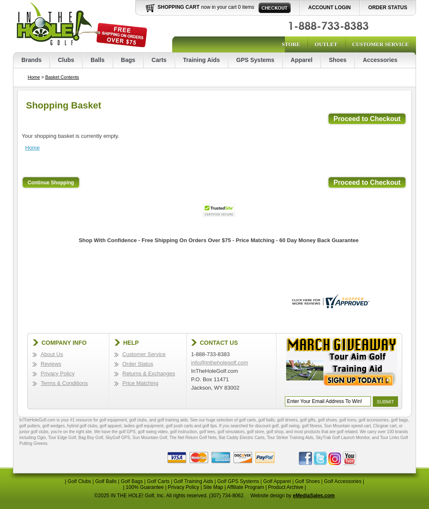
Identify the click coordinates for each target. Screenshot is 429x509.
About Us (52, 354)
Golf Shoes (307, 481)
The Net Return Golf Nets (193, 437)
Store (291, 44)
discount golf (267, 426)
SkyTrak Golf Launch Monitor (343, 437)
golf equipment (113, 420)
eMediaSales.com (314, 496)
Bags (128, 60)
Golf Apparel (277, 481)
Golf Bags (132, 481)
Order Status (387, 7)
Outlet (326, 44)
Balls (97, 60)
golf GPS (127, 431)
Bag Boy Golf (90, 437)
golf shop (275, 431)
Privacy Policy (58, 373)
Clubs (66, 60)
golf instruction (183, 431)
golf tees (207, 431)
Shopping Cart (178, 7)
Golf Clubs (79, 481)
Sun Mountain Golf (149, 437)
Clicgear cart (385, 426)
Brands (31, 60)
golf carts (247, 420)
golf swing (290, 426)
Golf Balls (105, 481)
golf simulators (230, 431)
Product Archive (285, 487)
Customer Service (380, 44)
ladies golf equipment (144, 426)
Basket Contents (62, 77)
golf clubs (138, 420)
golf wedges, (54, 426)
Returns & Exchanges (148, 373)
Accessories (380, 60)
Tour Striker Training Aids (290, 437)
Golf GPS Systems (238, 481)
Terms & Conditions (64, 383)
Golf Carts (158, 481)
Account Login (329, 7)
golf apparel (110, 426)
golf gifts (307, 420)
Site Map (213, 487)
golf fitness (312, 426)
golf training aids (173, 420)
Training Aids (201, 60)
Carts (159, 60)
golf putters (29, 426)
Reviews (51, 364)
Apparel (302, 60)
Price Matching (140, 383)
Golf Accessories (342, 481)
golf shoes (327, 420)
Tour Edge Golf (62, 437)
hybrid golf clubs (82, 426)
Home (34, 77)
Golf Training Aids (193, 481)
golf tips (209, 426)
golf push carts (179, 426)
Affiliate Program (245, 487)
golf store (255, 431)
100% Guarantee (145, 487)
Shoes (337, 60)
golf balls (266, 420)
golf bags (399, 420)
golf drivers (287, 420)
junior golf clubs (33, 431)
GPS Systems (255, 60)
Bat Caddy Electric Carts (242, 437)
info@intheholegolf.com (219, 362)
